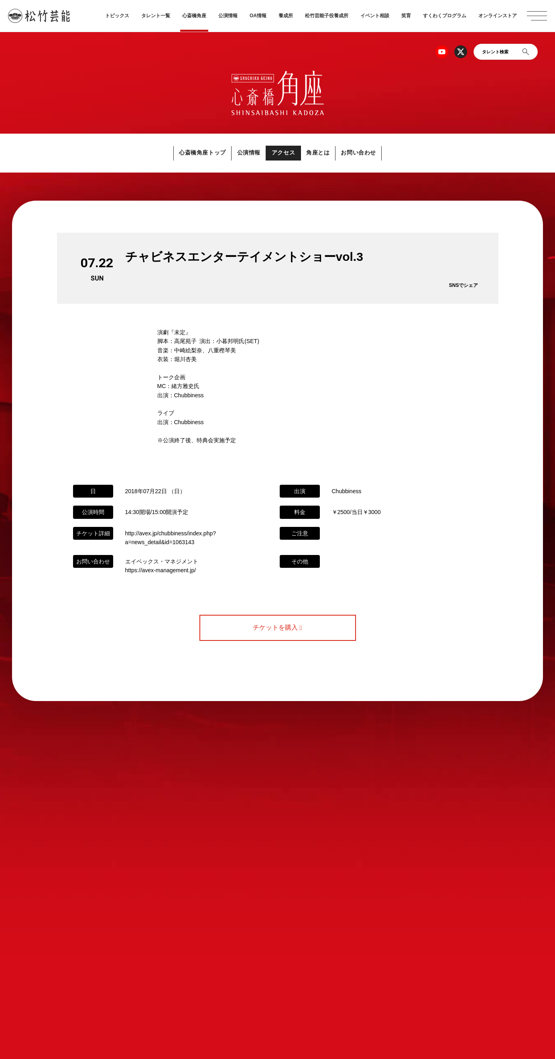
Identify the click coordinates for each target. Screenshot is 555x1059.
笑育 (406, 15)
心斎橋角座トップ (183, 153)
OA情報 (258, 15)
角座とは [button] (328, 153)
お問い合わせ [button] (378, 153)
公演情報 (228, 15)
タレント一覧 (155, 15)
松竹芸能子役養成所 (326, 15)
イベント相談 (374, 15)
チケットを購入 (277, 628)
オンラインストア (497, 15)
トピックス (117, 15)
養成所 (286, 15)
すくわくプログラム (444, 15)
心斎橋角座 (194, 15)
